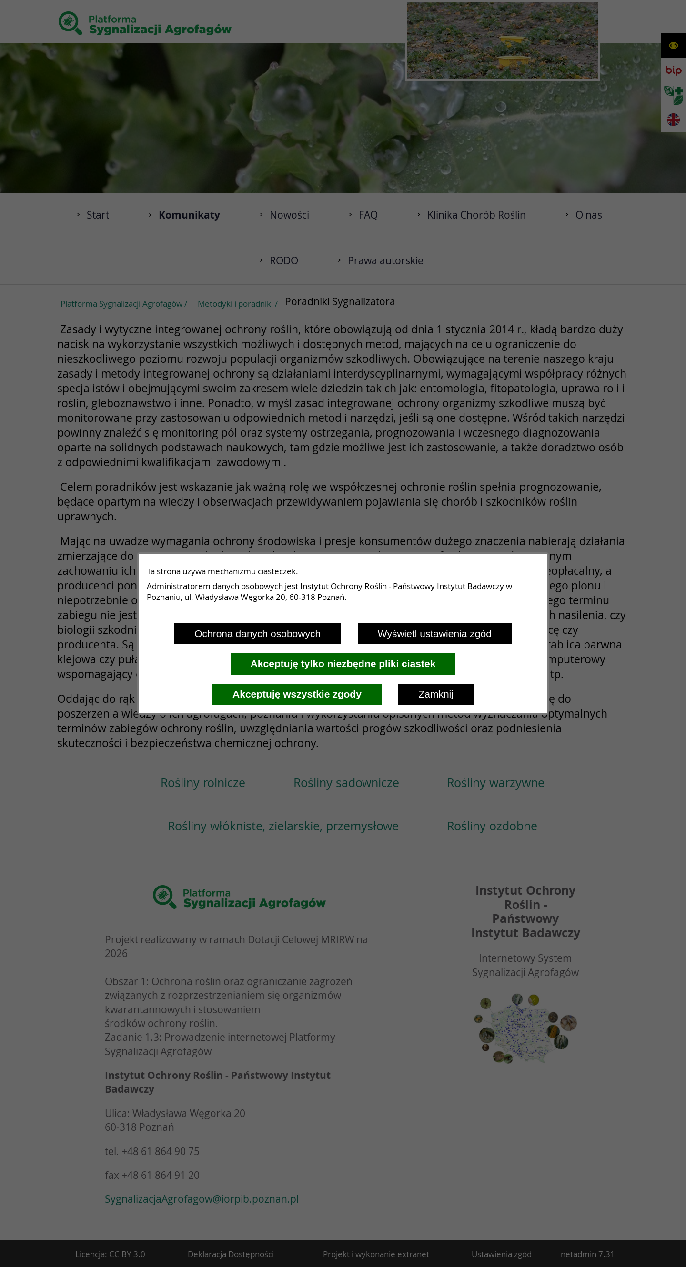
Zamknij (436, 693)
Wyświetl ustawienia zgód (435, 633)
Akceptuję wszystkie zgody (297, 693)
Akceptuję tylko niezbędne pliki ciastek (343, 663)
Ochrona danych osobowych (257, 633)
